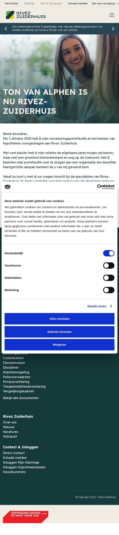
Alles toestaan (59, 318)
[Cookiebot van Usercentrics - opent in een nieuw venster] (97, 187)
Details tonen (96, 306)
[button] (111, 15)
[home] (25, 15)
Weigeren (59, 344)
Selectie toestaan (59, 331)
